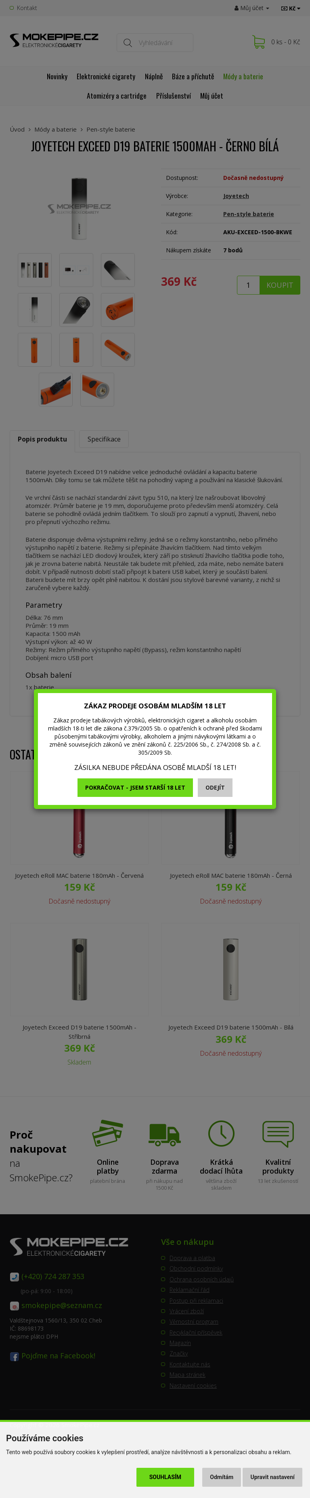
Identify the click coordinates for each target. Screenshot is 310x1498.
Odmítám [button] (221, 1477)
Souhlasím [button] (165, 1477)
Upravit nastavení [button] (273, 1477)
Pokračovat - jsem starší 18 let (135, 787)
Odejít (215, 787)
